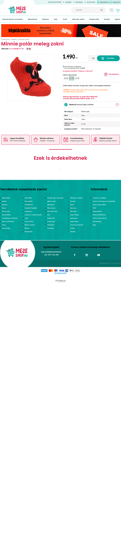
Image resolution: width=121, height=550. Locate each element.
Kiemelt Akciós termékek (12, 19)
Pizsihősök (51, 221)
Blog (94, 225)
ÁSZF (94, 208)
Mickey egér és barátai (55, 198)
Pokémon (50, 228)
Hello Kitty (28, 198)
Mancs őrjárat (30, 225)
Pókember (51, 225)
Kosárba (110, 58)
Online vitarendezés (100, 218)
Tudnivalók (68, 2)
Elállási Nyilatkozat (99, 215)
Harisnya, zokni (23, 39)
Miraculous (51, 208)
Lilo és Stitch (29, 221)
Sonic (72, 205)
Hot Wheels (29, 205)
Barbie (4, 201)
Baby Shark (6, 198)
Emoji (4, 225)
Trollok (72, 228)
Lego (26, 218)
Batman (4, 205)
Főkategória (5, 39)
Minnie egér (51, 201)
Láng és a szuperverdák (33, 215)
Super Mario (74, 221)
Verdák (72, 232)
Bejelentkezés (104, 2)
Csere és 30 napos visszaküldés (104, 201)
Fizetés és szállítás (99, 198)
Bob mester (6, 211)
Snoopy (72, 201)
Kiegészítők (94, 19)
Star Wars (73, 211)
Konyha (107, 19)
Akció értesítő (91, 2)
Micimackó (28, 232)
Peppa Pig (51, 218)
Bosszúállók (6, 215)
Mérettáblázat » (114, 74)
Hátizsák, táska (78, 19)
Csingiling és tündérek (10, 218)
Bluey (4, 208)
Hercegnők (29, 201)
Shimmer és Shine (76, 198)
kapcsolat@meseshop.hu (51, 252)
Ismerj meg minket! (99, 205)
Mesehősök (32, 19)
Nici (48, 215)
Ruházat (45, 19)
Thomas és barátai (76, 225)
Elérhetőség (79, 2)
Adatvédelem (97, 211)
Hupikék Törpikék (31, 208)
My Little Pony (52, 211)
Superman (73, 218)
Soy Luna (73, 208)
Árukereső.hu (60, 276)
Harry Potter (6, 228)
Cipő (55, 19)
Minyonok (50, 205)
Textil (64, 19)
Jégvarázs (28, 211)
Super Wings (74, 215)
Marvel (27, 228)
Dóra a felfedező (8, 221)
